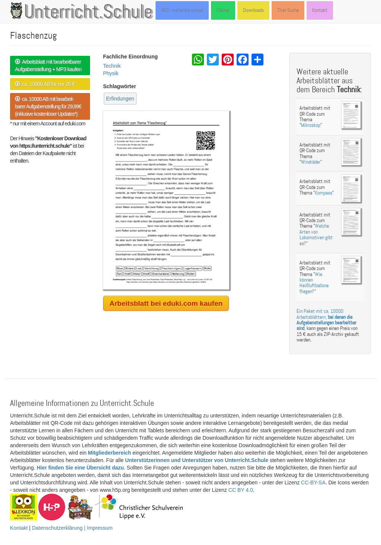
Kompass (323, 193)
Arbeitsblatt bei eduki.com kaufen (165, 303)
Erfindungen (120, 99)
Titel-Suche (288, 10)
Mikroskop (310, 125)
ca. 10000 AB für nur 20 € (45, 84)
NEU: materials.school (182, 10)
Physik (110, 73)
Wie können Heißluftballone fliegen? (314, 283)
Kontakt (319, 10)
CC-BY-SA (313, 482)
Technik (112, 66)
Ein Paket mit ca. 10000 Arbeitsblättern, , (326, 319)
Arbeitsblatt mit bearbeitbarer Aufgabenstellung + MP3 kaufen (48, 65)
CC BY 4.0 (240, 490)
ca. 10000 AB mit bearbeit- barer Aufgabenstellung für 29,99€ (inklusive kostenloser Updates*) (48, 106)
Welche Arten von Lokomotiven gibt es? (316, 234)
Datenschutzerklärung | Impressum (72, 528)
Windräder (310, 162)
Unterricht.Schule (88, 12)
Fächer (223, 10)
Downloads (253, 10)
